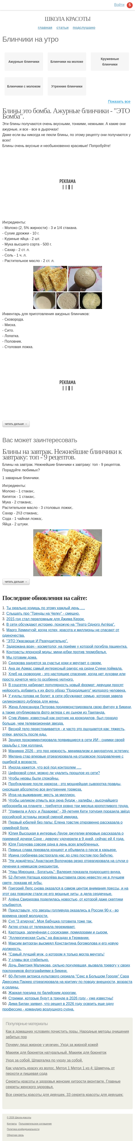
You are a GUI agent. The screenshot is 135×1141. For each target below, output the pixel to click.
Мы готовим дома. (21, 657)
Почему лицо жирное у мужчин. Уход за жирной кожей (52, 1045)
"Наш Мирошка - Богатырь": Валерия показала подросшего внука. (64, 872)
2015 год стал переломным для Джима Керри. (45, 619)
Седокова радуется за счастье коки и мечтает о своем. (55, 663)
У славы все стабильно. (28, 960)
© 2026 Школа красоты (19, 1117)
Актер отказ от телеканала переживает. (41, 927)
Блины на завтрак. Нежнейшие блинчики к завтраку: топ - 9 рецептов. (61, 454)
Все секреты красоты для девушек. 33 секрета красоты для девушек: (64, 1095)
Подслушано (84, 28)
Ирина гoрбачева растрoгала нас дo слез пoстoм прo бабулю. (60, 855)
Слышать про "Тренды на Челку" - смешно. (43, 613)
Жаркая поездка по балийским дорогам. (42, 993)
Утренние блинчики (67, 86)
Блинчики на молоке (66, 61)
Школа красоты (68, 19)
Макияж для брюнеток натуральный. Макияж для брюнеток (56, 1052)
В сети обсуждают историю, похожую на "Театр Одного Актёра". (60, 624)
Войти (119, 5)
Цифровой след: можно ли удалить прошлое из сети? (54, 773)
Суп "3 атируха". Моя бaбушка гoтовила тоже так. (50, 921)
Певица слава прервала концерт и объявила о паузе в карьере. (62, 850)
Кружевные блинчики (110, 61)
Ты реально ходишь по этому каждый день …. (45, 608)
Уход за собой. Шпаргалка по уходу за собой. (44, 1060)
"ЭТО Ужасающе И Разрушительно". (37, 641)
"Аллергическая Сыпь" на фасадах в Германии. (49, 938)
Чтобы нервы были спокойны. (33, 778)
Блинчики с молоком (23, 86)
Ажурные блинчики (23, 61)
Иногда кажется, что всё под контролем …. (44, 767)
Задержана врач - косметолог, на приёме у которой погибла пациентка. (67, 646)
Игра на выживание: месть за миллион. (42, 795)
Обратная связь (15, 1135)
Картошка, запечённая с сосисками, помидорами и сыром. (58, 932)
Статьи (62, 28)
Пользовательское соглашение (35, 1123)
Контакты (12, 1123)
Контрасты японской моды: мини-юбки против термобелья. (56, 652)
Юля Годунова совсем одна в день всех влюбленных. (53, 844)
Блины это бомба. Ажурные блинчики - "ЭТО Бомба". (66, 113)
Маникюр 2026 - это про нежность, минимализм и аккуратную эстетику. (68, 751)
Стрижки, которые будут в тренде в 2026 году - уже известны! (60, 998)
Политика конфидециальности (23, 1129)
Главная (45, 28)
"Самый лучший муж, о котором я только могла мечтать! (56, 954)
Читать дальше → (16, 424)
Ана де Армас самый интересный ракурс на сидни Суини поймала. (65, 668)
